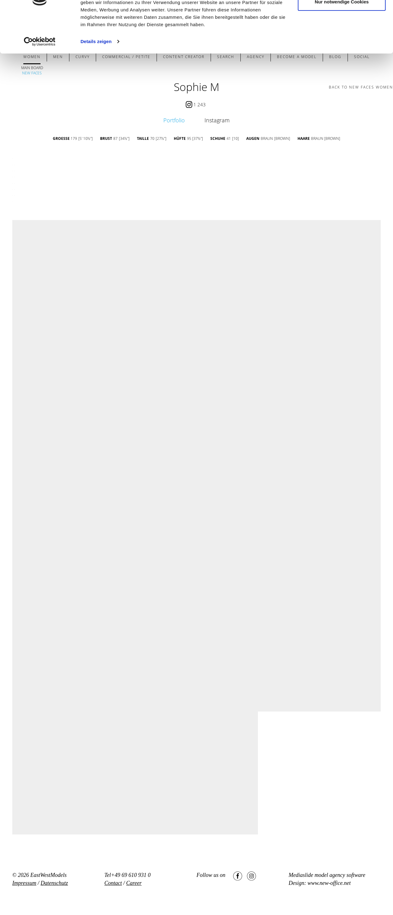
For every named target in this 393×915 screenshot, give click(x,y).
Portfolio (174, 120)
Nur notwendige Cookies (342, 36)
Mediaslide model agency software (327, 875)
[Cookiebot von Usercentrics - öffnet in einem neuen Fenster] (40, 76)
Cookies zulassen (341, 16)
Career (134, 883)
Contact (113, 883)
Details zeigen (95, 76)
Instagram (217, 120)
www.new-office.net (329, 883)
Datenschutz (54, 883)
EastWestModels (48, 875)
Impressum (24, 883)
